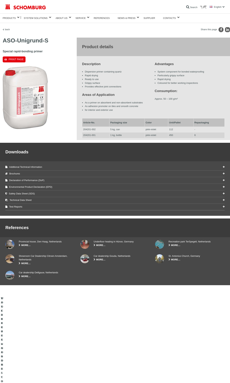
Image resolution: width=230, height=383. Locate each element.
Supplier (149, 17)
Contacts (169, 17)
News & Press (126, 17)
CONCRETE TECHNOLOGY (19, 362)
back (7, 28)
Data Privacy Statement (37, 376)
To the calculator (88, 346)
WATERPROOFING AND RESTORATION (25, 346)
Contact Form (86, 357)
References (102, 17)
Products (9, 17)
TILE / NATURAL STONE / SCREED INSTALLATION (30, 351)
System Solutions (35, 17)
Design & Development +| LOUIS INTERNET (208, 376)
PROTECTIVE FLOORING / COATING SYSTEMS (29, 357)
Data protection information (60, 376)
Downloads (85, 351)
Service (80, 17)
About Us (61, 17)
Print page (16, 57)
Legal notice (20, 376)
